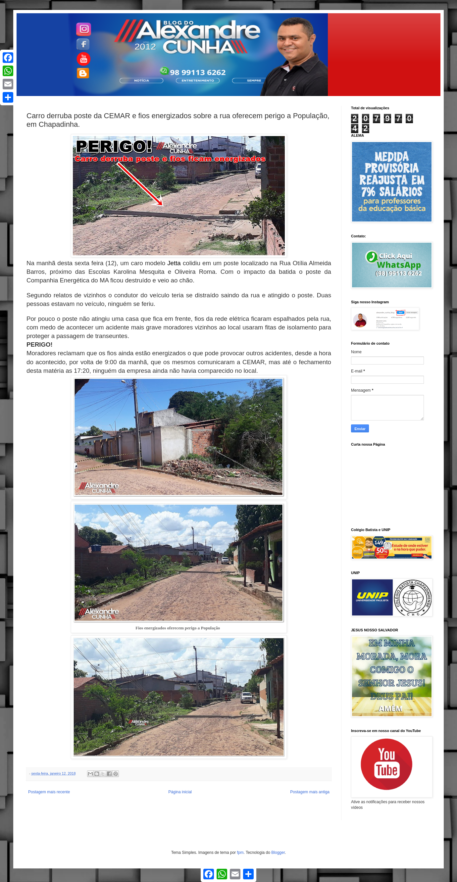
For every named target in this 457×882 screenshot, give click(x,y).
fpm (240, 852)
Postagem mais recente (49, 792)
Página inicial (180, 792)
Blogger (278, 852)
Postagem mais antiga (310, 792)
